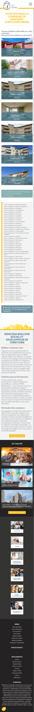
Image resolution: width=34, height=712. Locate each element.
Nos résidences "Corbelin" (12, 216)
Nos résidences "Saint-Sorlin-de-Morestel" (14, 267)
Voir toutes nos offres (17, 436)
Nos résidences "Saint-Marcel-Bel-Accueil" (15, 261)
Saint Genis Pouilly (17, 673)
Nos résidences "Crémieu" (12, 219)
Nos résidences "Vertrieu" (12, 292)
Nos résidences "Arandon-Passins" (15, 204)
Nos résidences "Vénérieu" (13, 288)
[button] (4, 709)
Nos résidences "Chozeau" (13, 214)
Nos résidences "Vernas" (12, 290)
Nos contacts (17, 633)
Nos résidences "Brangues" (13, 208)
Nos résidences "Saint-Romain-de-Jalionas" (15, 264)
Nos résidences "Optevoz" (13, 245)
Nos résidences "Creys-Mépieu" (14, 221)
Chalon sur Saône (17, 666)
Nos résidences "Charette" (13, 212)
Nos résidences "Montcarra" (13, 240)
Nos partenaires (17, 631)
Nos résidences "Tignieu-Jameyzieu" (16, 282)
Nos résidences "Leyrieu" (12, 236)
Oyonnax (17, 668)
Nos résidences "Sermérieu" (13, 275)
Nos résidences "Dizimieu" (13, 223)
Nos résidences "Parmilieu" (13, 249)
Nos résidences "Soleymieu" (13, 281)
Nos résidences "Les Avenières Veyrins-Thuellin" (16, 233)
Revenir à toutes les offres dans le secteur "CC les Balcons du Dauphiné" (16, 309)
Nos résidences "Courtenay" (13, 218)
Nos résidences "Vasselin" (12, 286)
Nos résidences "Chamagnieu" (14, 210)
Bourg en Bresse (17, 661)
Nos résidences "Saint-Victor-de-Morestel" (15, 271)
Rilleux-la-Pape (17, 670)
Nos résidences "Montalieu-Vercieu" (16, 238)
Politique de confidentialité (17, 642)
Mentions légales (17, 636)
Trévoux (17, 675)
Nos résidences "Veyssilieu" (13, 294)
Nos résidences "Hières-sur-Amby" (15, 227)
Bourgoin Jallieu (17, 664)
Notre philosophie (17, 629)
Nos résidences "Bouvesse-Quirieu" (15, 206)
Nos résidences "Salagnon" (13, 273)
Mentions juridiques (17, 640)
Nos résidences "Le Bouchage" (14, 231)
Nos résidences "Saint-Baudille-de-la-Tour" (16, 253)
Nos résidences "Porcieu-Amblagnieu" (16, 251)
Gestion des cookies (17, 638)
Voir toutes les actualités (17, 512)
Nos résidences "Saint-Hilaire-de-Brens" (17, 258)
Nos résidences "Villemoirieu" (14, 300)
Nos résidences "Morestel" (13, 244)
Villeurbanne (17, 677)
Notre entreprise (17, 627)
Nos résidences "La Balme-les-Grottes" (17, 229)
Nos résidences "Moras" (12, 242)
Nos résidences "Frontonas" (13, 225)
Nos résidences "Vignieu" (12, 298)
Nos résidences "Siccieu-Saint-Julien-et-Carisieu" (17, 278)
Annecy (17, 659)
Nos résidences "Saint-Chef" (13, 256)
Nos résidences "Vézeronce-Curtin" (15, 296)
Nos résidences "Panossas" (13, 247)
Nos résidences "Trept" (12, 284)
